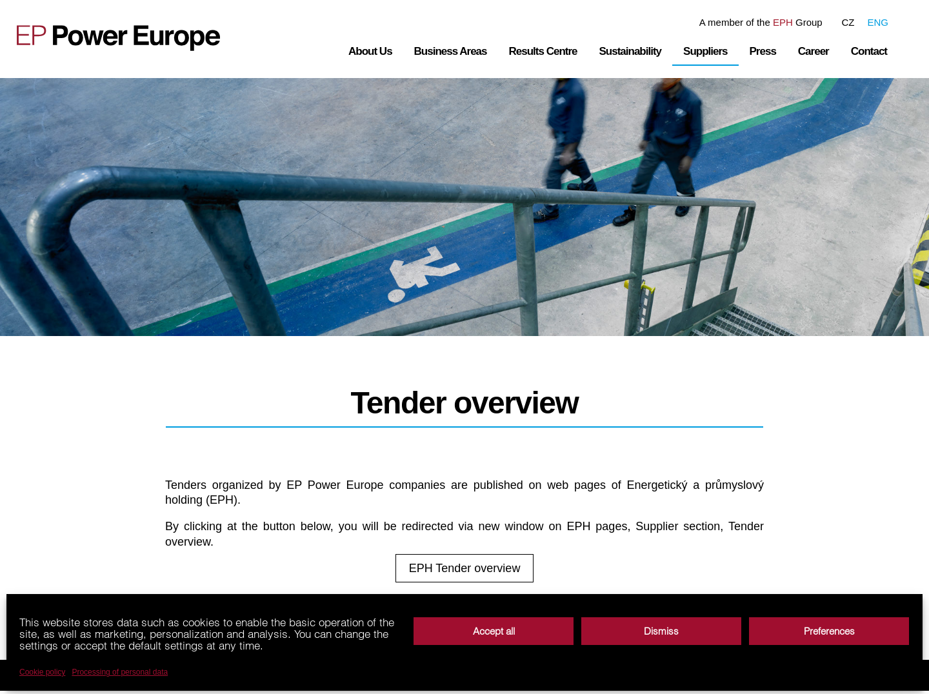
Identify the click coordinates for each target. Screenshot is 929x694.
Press (763, 51)
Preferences (829, 631)
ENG (877, 22)
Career (813, 51)
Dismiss (661, 631)
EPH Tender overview (465, 569)
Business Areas (450, 51)
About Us (370, 51)
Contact (869, 51)
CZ (847, 22)
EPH (783, 22)
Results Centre (543, 51)
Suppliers (705, 51)
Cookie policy (42, 672)
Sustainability (630, 51)
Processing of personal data (120, 672)
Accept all (494, 631)
